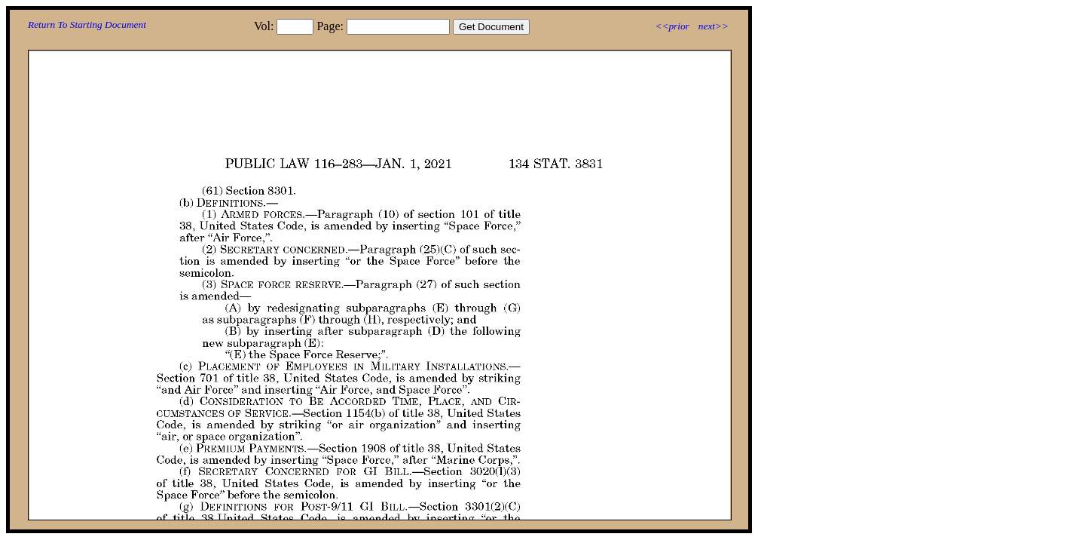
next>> (713, 26)
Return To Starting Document (87, 24)
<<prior (672, 26)
